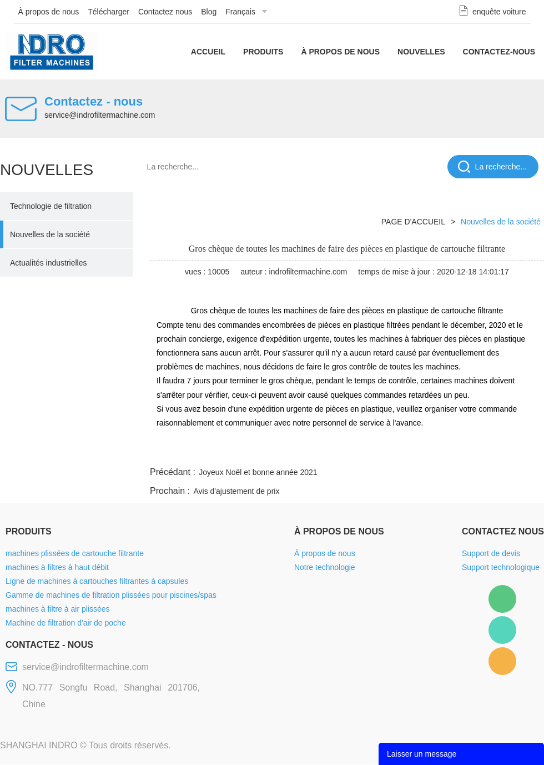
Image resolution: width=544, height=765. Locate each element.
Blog (208, 11)
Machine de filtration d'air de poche (66, 623)
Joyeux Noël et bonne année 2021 (258, 472)
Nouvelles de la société (50, 234)
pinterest (464, 451)
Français (240, 11)
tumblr (494, 451)
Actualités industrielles (48, 262)
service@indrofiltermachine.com (99, 115)
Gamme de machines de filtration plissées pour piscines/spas (111, 595)
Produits (263, 51)
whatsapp (434, 451)
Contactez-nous (499, 51)
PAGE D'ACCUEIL (413, 221)
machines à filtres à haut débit (57, 567)
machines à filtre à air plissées (58, 609)
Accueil (208, 51)
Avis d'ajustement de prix (236, 491)
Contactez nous (165, 11)
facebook (345, 451)
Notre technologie (324, 567)
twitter (404, 451)
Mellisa (502, 630)
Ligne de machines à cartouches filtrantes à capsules (97, 581)
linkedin (524, 451)
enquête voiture (499, 11)
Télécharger (108, 11)
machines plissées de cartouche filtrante (75, 553)
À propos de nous (48, 11)
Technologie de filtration (51, 206)
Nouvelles (421, 51)
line (375, 451)
